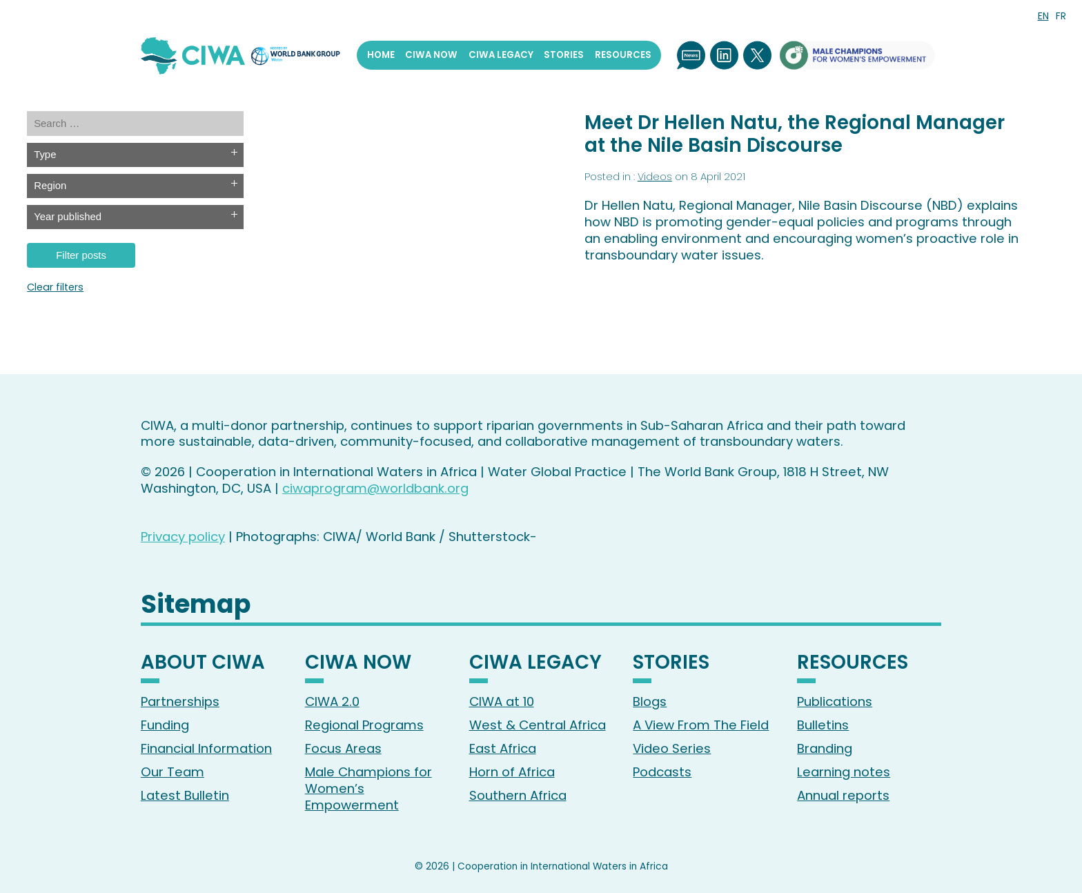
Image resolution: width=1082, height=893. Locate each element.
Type (45, 154)
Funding (165, 725)
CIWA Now (431, 54)
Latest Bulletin (185, 795)
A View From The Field (701, 725)
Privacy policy (183, 536)
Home (381, 54)
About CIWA (203, 664)
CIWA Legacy (501, 54)
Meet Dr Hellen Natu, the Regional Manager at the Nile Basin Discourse (794, 134)
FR (1061, 16)
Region (50, 185)
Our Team (172, 772)
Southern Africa (518, 795)
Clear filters (55, 287)
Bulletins (823, 725)
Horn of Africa (512, 772)
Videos (655, 177)
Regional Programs (364, 725)
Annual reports (843, 795)
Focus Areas (343, 748)
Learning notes (843, 772)
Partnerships (180, 701)
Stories (564, 54)
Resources (623, 54)
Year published (67, 216)
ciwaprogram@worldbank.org (375, 488)
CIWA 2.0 (332, 701)
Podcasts (662, 772)
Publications (834, 701)
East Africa (502, 748)
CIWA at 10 (501, 701)
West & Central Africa (537, 725)
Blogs (650, 701)
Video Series (672, 748)
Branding (824, 748)
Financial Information (206, 748)
